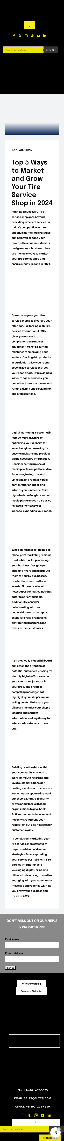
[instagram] (26, 35)
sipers (32, 352)
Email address (14, 953)
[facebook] (14, 35)
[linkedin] (44, 35)
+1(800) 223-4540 (38, 1106)
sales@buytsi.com (37, 1098)
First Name (12, 939)
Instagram (32, 474)
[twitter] (20, 35)
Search (51, 50)
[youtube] (38, 35)
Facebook (18, 474)
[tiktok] (32, 35)
